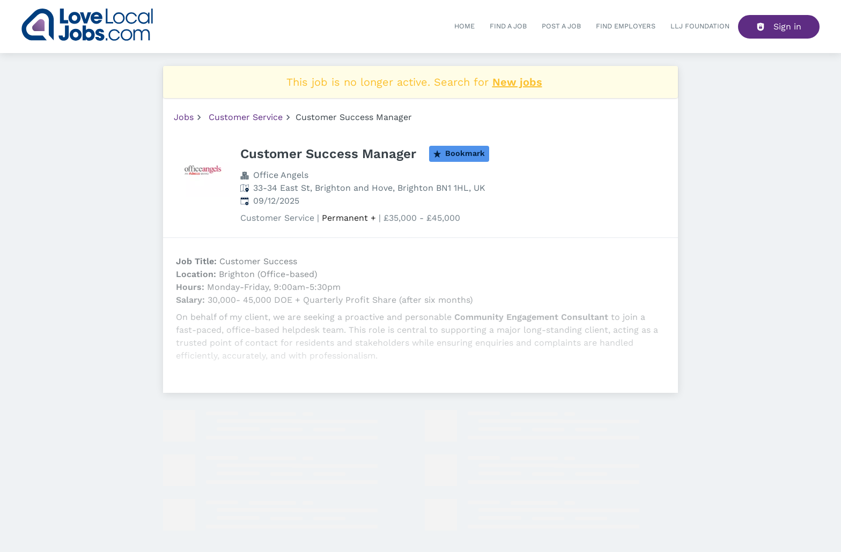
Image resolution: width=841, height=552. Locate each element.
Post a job (561, 26)
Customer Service (246, 117)
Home (464, 26)
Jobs (184, 117)
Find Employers (625, 26)
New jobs (517, 82)
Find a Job (508, 26)
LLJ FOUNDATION (699, 26)
